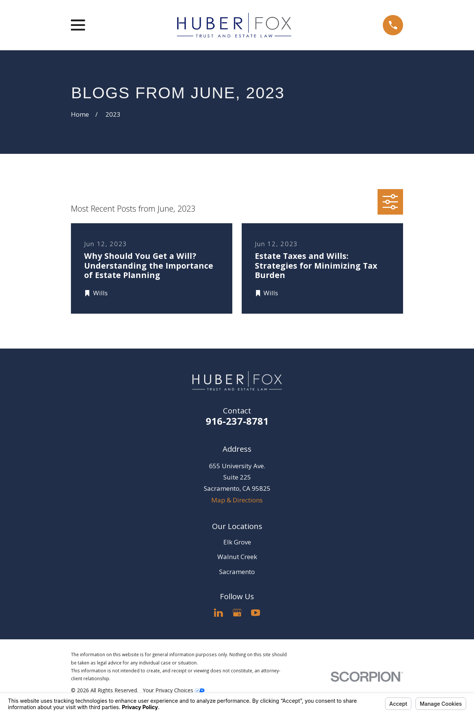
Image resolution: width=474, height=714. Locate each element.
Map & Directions (237, 500)
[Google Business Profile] (237, 612)
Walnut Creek (237, 556)
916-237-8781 (237, 421)
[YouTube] (255, 612)
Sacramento (237, 571)
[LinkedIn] (218, 612)
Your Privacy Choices (174, 690)
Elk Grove (237, 542)
